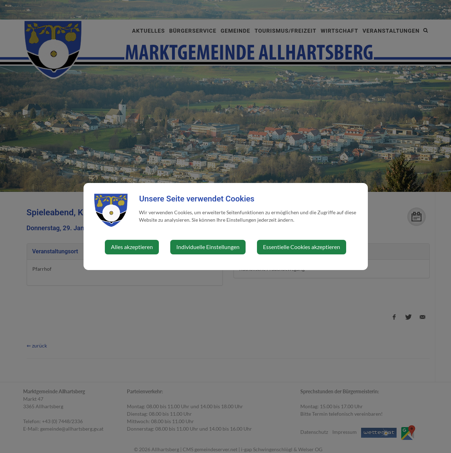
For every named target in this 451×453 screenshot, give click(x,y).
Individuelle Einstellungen (208, 246)
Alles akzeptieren (132, 246)
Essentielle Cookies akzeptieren (301, 246)
